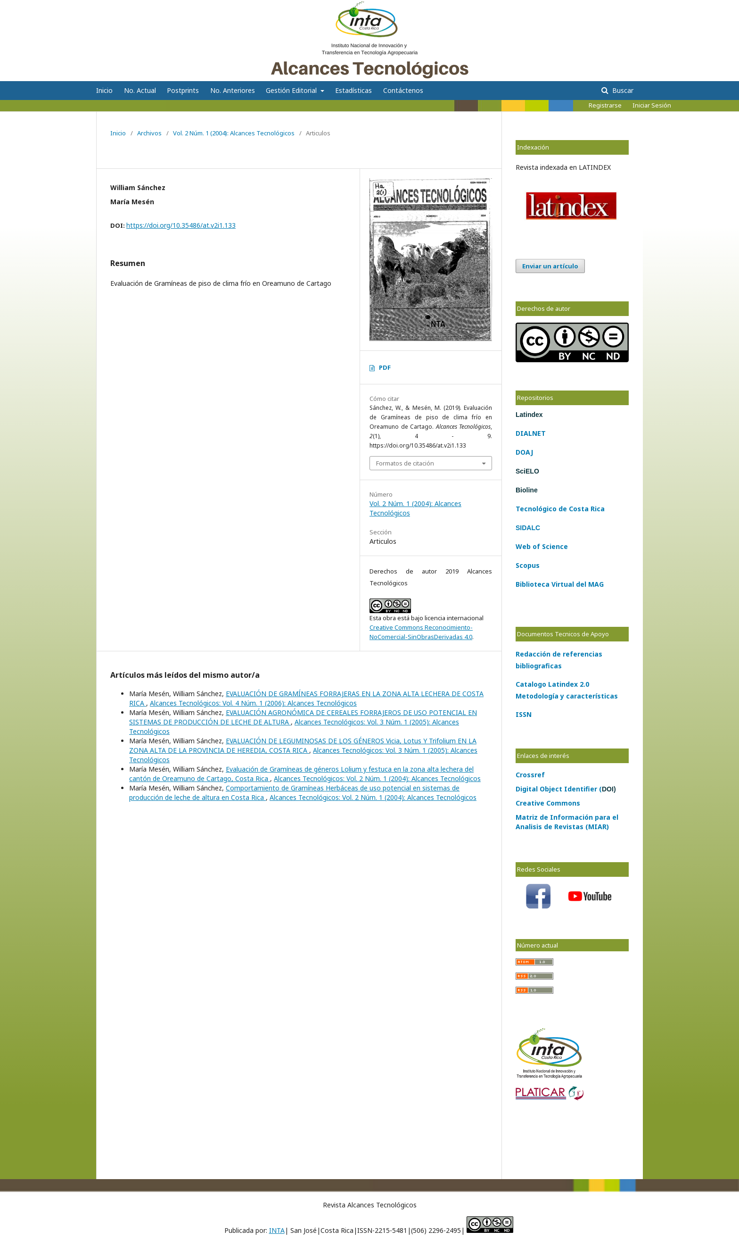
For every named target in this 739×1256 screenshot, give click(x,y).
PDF (385, 367)
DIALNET (531, 433)
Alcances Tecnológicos (158, 11)
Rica (597, 508)
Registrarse (605, 105)
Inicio (104, 90)
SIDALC (528, 528)
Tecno (526, 508)
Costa (578, 508)
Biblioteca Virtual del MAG (560, 584)
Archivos (149, 133)
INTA (277, 1230)
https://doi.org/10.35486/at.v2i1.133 (181, 225)
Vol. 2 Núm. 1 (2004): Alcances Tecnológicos (234, 133)
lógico (546, 508)
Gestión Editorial (292, 90)
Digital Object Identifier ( (566, 788)
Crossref (530, 774)
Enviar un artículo (550, 266)
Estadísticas (353, 90)
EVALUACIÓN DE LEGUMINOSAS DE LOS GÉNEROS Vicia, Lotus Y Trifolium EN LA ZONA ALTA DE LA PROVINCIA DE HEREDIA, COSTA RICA (302, 745)
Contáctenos (403, 90)
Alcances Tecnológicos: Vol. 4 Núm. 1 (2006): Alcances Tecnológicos (253, 703)
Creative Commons (548, 803)
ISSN (524, 714)
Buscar (621, 90)
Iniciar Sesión (651, 105)
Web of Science (542, 546)
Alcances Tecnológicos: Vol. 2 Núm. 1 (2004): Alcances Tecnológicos (377, 778)
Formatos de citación (405, 463)
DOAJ (524, 452)
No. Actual (140, 90)
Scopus (528, 565)
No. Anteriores (232, 90)
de (562, 508)
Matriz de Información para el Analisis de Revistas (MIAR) (567, 822)
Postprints (183, 90)
